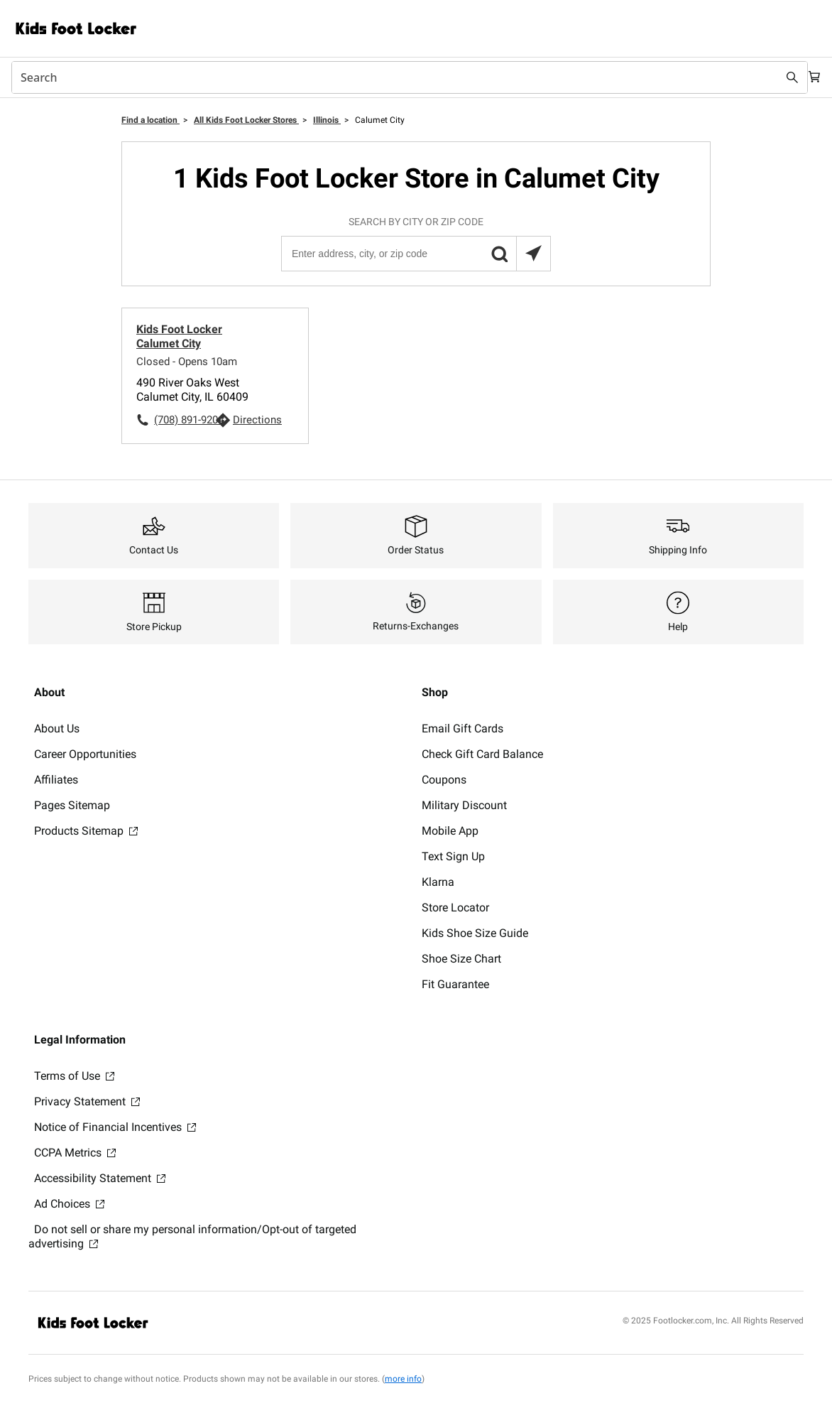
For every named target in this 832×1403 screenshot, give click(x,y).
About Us (57, 728)
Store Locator (455, 907)
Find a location (150, 120)
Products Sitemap (86, 831)
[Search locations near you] (533, 254)
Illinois (327, 120)
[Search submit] (777, 77)
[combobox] (402, 77)
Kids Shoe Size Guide (475, 933)
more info (403, 1379)
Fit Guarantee (455, 984)
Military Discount (464, 805)
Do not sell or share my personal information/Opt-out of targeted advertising (192, 1236)
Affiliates (56, 779)
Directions (257, 419)
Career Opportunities (85, 754)
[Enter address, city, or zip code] (415, 253)
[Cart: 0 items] (809, 77)
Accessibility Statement (99, 1178)
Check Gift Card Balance (482, 754)
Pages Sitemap (72, 805)
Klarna (438, 882)
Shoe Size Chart (461, 958)
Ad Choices (69, 1203)
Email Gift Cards (462, 728)
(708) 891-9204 (184, 419)
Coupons (444, 779)
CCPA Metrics (75, 1152)
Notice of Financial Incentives (115, 1127)
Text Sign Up (453, 856)
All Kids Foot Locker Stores (246, 120)
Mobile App (450, 831)
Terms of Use (74, 1076)
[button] (499, 254)
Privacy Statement (87, 1101)
